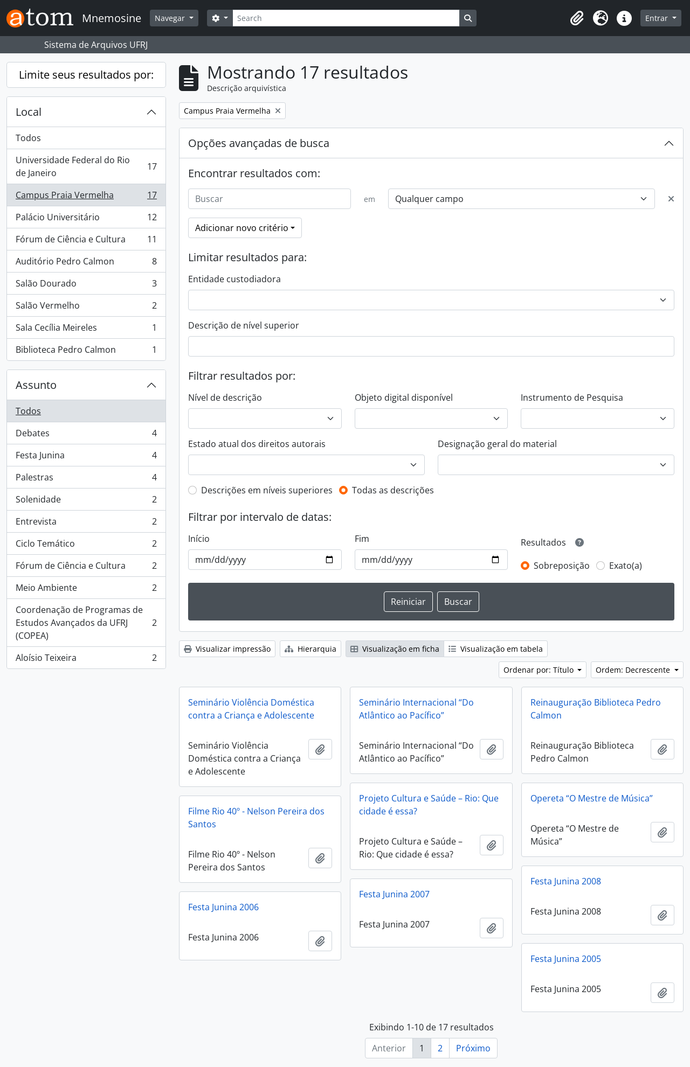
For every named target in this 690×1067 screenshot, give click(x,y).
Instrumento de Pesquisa (572, 397)
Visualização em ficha (394, 649)
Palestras (86, 480)
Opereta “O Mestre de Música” (591, 798)
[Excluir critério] (671, 198)
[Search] (346, 18)
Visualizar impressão (227, 649)
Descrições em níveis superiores (267, 490)
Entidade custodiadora (234, 279)
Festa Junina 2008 (565, 881)
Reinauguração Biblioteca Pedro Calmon (595, 708)
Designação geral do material (497, 444)
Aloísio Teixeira (86, 659)
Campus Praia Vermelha (86, 197)
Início (199, 539)
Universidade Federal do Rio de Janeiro (86, 166)
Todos (28, 138)
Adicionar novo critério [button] (241, 228)
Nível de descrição (225, 397)
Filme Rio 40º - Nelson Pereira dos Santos (256, 817)
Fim (362, 539)
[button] (577, 18)
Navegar (171, 18)
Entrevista (86, 524)
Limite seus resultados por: (86, 74)
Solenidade (86, 502)
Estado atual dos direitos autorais (257, 444)
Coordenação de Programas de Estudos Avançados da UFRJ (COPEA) (86, 622)
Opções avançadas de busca (258, 143)
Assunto (36, 385)
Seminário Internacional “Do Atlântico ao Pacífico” (416, 708)
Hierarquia (310, 649)
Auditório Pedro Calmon (86, 264)
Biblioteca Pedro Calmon (86, 351)
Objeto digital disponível (404, 397)
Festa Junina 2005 (565, 959)
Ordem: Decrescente (634, 670)
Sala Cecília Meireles (86, 330)
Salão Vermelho (86, 308)
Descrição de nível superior (243, 325)
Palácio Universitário (86, 219)
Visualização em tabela (495, 649)
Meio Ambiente (86, 590)
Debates (86, 435)
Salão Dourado (86, 286)
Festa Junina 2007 (394, 894)
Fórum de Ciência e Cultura (86, 241)
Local (29, 111)
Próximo (473, 1048)
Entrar (657, 18)
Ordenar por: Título (539, 670)
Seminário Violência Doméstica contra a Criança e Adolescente (251, 708)
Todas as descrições (393, 490)
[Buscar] (269, 199)
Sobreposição (562, 565)
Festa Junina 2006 (223, 907)
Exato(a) (625, 565)
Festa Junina (86, 457)
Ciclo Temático (86, 546)
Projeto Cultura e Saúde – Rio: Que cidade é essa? (429, 804)
